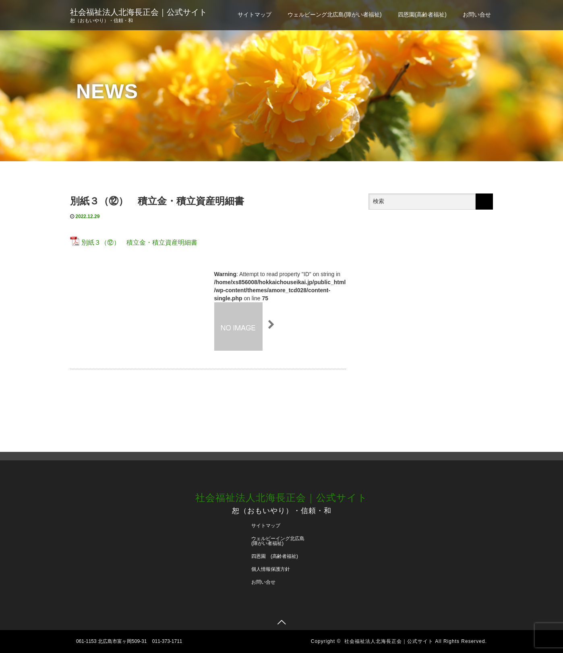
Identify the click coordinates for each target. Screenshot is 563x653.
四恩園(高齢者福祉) (422, 14)
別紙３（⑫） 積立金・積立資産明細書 (139, 242)
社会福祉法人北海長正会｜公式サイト (138, 12)
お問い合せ (477, 14)
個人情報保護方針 (270, 569)
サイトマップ (254, 14)
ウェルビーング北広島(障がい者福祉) (334, 14)
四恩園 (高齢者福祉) (274, 556)
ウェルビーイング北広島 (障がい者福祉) (280, 541)
